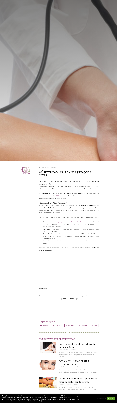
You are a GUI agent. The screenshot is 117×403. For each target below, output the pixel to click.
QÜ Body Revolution (61, 196)
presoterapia (64, 222)
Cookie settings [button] (101, 398)
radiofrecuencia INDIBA (76, 222)
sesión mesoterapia (54, 222)
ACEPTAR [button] (111, 398)
